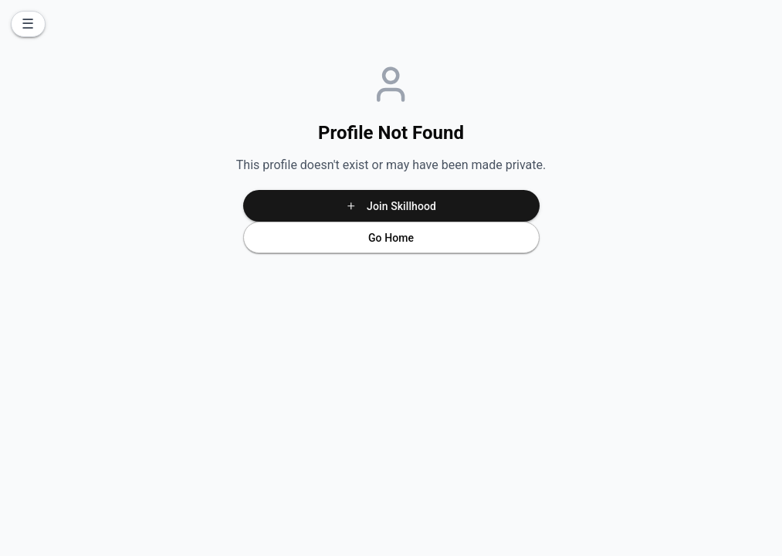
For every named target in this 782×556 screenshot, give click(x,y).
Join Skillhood (391, 206)
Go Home (391, 238)
